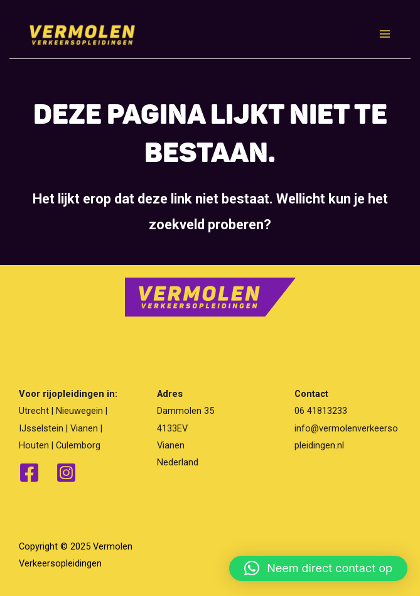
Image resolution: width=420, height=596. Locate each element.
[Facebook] (29, 472)
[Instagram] (66, 472)
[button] (318, 568)
